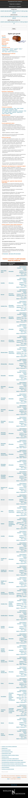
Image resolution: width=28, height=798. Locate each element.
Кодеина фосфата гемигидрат (11, 604)
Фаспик (2, 722)
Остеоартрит (15, 110)
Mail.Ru (10, 51)
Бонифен (3, 282)
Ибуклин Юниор (4, 352)
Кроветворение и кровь (6, 753)
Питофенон (11, 523)
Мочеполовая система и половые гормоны (10, 755)
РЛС (3, 51)
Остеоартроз (20, 110)
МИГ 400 (2, 499)
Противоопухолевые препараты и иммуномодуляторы (12, 763)
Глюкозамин (11, 708)
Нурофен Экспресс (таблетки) (3, 650)
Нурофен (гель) (4, 547)
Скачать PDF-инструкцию (15, 253)
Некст (2, 511)
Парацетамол (11, 295)
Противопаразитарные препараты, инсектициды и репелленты (14, 765)
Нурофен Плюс (4, 603)
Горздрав (11, 48)
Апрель (20, 48)
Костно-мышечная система (7, 751)
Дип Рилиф (3, 317)
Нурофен (3, 536)
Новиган (2, 523)
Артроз (18, 108)
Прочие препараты (5, 767)
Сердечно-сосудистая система (8, 769)
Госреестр (4, 50)
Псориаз (5, 112)
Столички (16, 48)
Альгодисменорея (9, 108)
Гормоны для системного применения (9, 746)
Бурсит (7, 109)
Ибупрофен (4, 45)
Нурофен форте (4, 615)
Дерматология (4, 748)
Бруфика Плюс (4, 306)
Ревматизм (14, 112)
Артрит (15, 108)
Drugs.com (15, 51)
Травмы (11, 113)
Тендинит (7, 113)
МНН (25, 270)
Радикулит (9, 112)
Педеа (2, 683)
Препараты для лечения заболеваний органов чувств (12, 760)
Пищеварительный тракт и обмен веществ (10, 758)
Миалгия (10, 110)
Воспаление (11, 109)
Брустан (2, 294)
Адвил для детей (4, 771)
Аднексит (4, 108)
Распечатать (5, 253)
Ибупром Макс (4, 363)
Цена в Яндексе (5, 48)
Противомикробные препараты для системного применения (14, 762)
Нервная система (5, 756)
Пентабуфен (3, 696)
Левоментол (11, 318)
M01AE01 (4, 37)
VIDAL (6, 51)
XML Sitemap (14, 784)
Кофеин (10, 695)
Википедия (12, 50)
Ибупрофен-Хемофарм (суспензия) (3, 476)
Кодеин (10, 694)
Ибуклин (2, 340)
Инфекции (6, 110)
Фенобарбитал (12, 699)
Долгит (2, 329)
